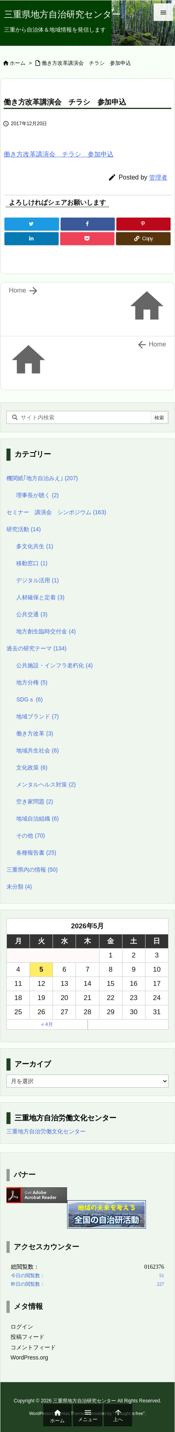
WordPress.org (29, 1357)
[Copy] (143, 238)
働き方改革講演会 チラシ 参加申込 (86, 63)
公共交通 (31, 614)
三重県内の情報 (32, 869)
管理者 (158, 177)
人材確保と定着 (40, 597)
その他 (30, 835)
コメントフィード (33, 1347)
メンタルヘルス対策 (46, 784)
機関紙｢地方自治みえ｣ (42, 478)
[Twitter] (31, 224)
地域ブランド (37, 716)
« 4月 (47, 1024)
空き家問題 (34, 801)
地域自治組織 (37, 818)
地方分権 (31, 682)
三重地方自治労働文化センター (46, 1131)
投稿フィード (27, 1337)
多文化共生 (34, 546)
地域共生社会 (37, 750)
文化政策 (31, 767)
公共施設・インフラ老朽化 (54, 665)
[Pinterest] (143, 224)
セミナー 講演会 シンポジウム (56, 512)
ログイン (22, 1326)
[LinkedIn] (31, 238)
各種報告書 (36, 852)
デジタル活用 (37, 580)
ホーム (17, 63)
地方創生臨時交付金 (46, 631)
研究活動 (23, 529)
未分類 (19, 886)
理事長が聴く (37, 495)
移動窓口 (31, 563)
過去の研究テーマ (36, 648)
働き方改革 (34, 733)
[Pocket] (87, 238)
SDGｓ (29, 699)
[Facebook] (88, 224)
